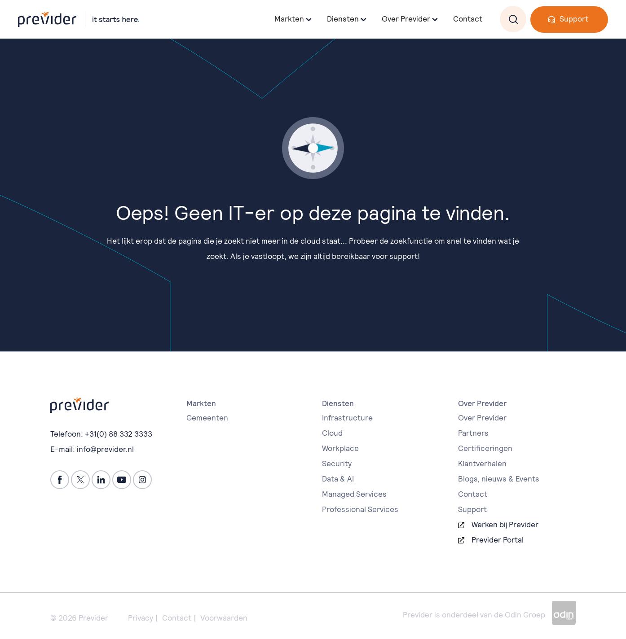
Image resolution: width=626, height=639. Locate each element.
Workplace (340, 448)
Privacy (140, 618)
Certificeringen (485, 448)
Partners (473, 433)
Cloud (332, 433)
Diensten (343, 19)
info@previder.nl (105, 449)
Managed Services (354, 494)
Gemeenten (207, 418)
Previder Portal (498, 540)
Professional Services (360, 509)
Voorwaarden (223, 618)
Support (574, 19)
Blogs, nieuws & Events (498, 479)
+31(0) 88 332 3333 (118, 434)
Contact (467, 19)
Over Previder (482, 418)
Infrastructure (347, 418)
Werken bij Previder (505, 525)
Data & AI (338, 479)
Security (337, 463)
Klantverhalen (482, 463)
